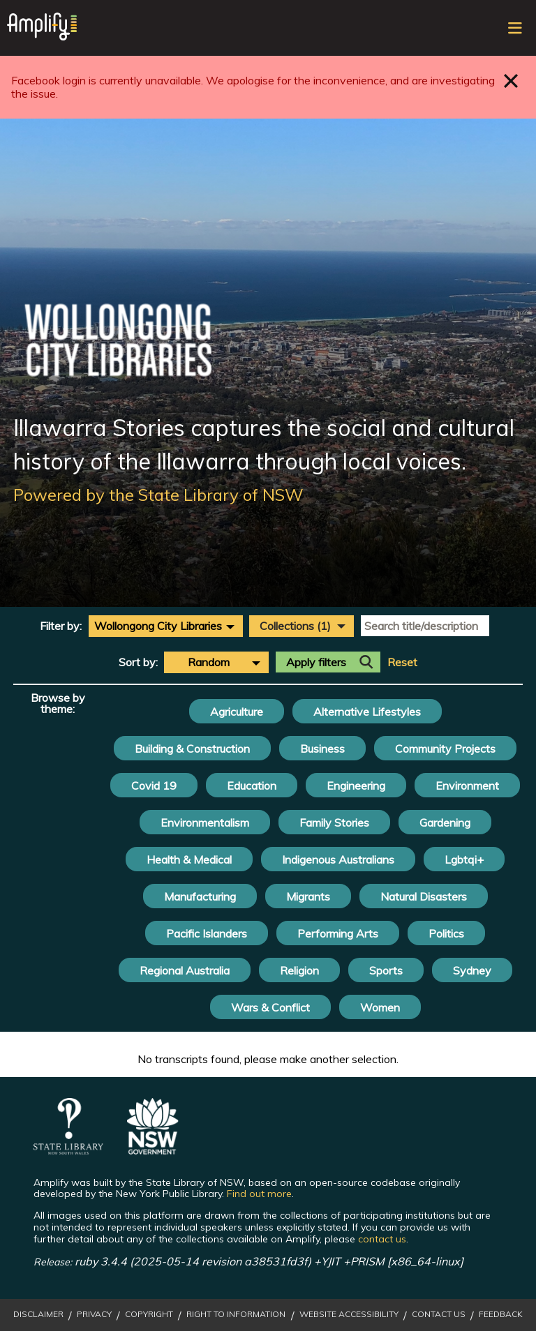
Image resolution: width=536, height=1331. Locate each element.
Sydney (472, 970)
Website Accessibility (349, 1314)
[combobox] (166, 625)
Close (511, 80)
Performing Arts (337, 933)
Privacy (94, 1314)
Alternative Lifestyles (367, 712)
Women (380, 1007)
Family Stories (334, 822)
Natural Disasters (423, 896)
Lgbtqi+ (464, 859)
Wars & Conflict (270, 1007)
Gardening (444, 822)
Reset (402, 662)
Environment (467, 785)
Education (251, 785)
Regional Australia (185, 970)
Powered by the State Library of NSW (158, 494)
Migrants (308, 896)
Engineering (356, 785)
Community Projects (445, 748)
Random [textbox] (209, 662)
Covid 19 (154, 785)
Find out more (259, 1193)
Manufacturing (200, 896)
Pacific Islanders (206, 933)
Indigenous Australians (338, 859)
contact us (382, 1239)
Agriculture (236, 712)
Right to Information (235, 1314)
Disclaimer (38, 1314)
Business (322, 748)
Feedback (501, 1314)
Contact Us (439, 1314)
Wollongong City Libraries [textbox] (158, 626)
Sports (386, 970)
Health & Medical (189, 859)
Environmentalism (205, 822)
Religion (299, 970)
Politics (446, 933)
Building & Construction (192, 748)
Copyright (149, 1314)
